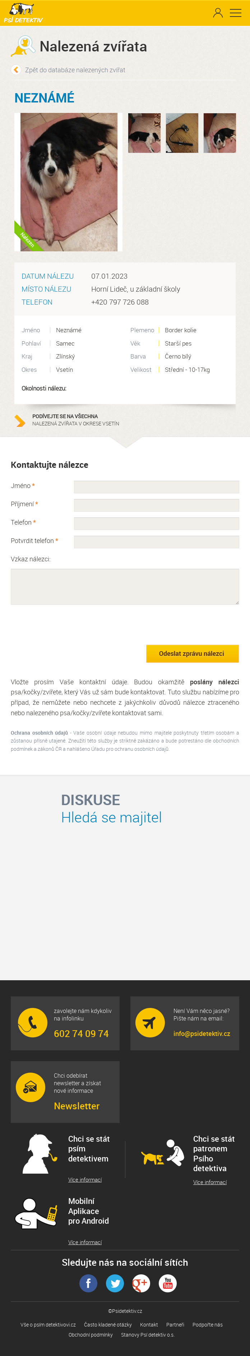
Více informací (85, 1179)
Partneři (175, 1324)
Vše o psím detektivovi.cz (48, 1324)
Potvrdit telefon (34, 540)
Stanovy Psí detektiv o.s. (148, 1334)
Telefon (23, 522)
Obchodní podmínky (91, 1334)
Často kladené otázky (108, 1324)
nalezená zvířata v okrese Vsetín (77, 420)
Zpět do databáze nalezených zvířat (75, 69)
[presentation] (65, 625)
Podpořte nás (208, 1324)
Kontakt (149, 1324)
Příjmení (24, 503)
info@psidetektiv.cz (201, 1033)
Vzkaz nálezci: (31, 558)
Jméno (23, 485)
